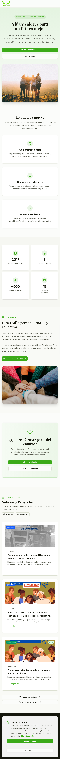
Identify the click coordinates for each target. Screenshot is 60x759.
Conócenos (30, 56)
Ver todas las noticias (30, 697)
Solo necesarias (30, 746)
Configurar (30, 750)
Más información (27, 736)
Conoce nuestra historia (14, 358)
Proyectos (22, 514)
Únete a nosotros (30, 50)
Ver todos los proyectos (30, 702)
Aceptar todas (30, 741)
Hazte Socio (30, 462)
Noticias (8, 514)
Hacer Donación (30, 469)
